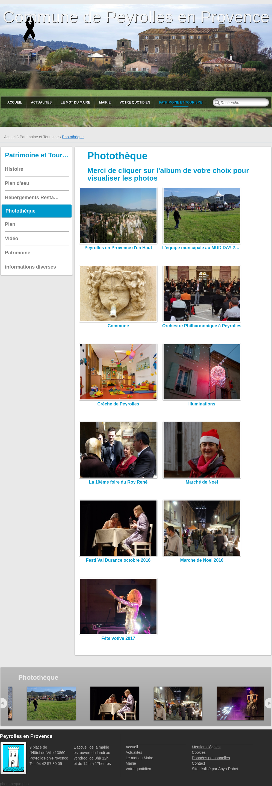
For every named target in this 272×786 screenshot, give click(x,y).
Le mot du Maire (75, 102)
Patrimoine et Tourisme (181, 102)
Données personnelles (211, 758)
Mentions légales (206, 747)
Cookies (199, 752)
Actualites (41, 102)
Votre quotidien (135, 102)
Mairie (105, 102)
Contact (198, 763)
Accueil (14, 102)
